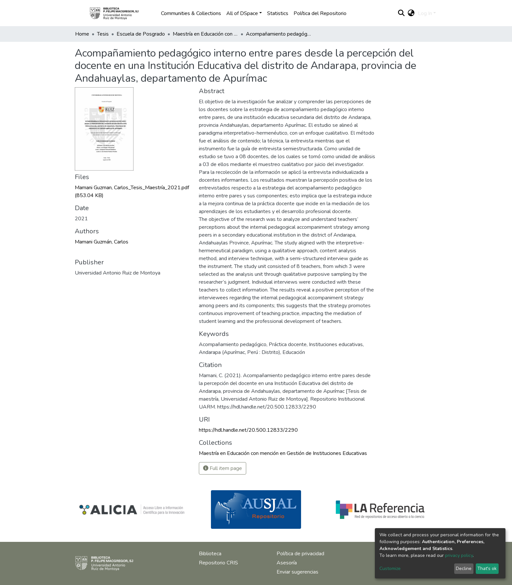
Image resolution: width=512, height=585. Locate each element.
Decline (464, 568)
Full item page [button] (222, 468)
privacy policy (459, 555)
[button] (411, 13)
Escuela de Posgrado (141, 34)
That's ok (487, 568)
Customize (390, 568)
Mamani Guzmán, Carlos (101, 241)
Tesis (103, 34)
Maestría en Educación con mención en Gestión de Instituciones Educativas (205, 34)
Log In (425, 13)
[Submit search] (401, 13)
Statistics (277, 13)
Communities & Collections (191, 13)
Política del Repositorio (320, 13)
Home (82, 34)
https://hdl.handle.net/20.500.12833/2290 (248, 430)
